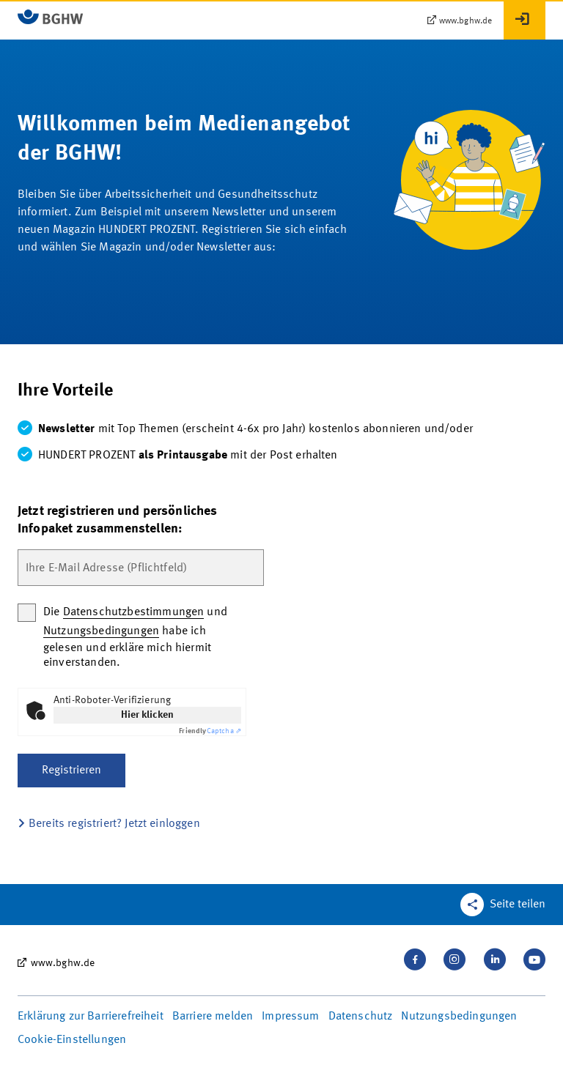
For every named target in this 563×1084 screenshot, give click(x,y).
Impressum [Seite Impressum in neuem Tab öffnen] (290, 1016)
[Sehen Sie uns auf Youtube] (534, 959)
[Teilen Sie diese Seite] (502, 904)
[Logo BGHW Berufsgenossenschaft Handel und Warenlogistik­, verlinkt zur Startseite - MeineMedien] (51, 17)
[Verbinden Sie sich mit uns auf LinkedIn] (495, 959)
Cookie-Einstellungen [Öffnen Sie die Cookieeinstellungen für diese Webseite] (72, 1040)
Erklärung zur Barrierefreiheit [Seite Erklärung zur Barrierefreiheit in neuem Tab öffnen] (90, 1016)
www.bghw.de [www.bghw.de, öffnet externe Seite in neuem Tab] (63, 963)
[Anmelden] (524, 20)
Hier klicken (147, 715)
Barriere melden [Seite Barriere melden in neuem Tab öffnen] (212, 1016)
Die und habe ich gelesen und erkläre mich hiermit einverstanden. (135, 637)
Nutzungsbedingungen (101, 631)
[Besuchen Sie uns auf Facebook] (415, 959)
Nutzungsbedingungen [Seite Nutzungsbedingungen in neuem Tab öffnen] (459, 1016)
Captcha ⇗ (210, 731)
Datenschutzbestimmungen (134, 612)
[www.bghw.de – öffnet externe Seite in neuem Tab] (459, 21)
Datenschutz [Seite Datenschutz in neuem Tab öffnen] (360, 1016)
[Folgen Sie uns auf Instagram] (455, 959)
